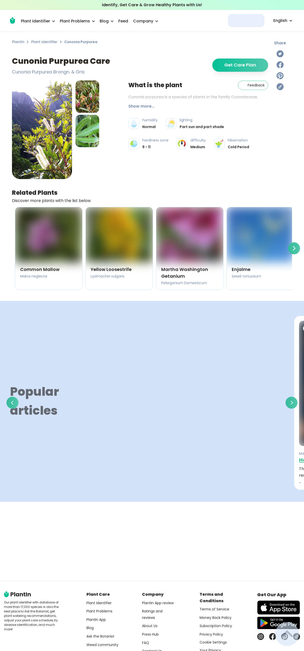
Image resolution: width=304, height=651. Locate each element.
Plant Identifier (44, 41)
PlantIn (18, 41)
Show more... (141, 106)
